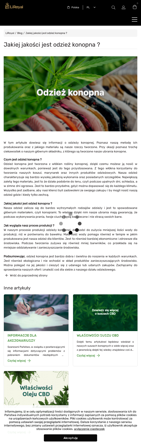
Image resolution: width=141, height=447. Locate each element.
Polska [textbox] (75, 7)
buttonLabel (134, 19)
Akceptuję (71, 438)
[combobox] (73, 7)
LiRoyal (10, 33)
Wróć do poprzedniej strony (29, 275)
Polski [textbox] (87, 7)
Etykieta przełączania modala (113, 7)
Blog (19, 33)
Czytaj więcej (17, 360)
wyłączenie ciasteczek (89, 429)
